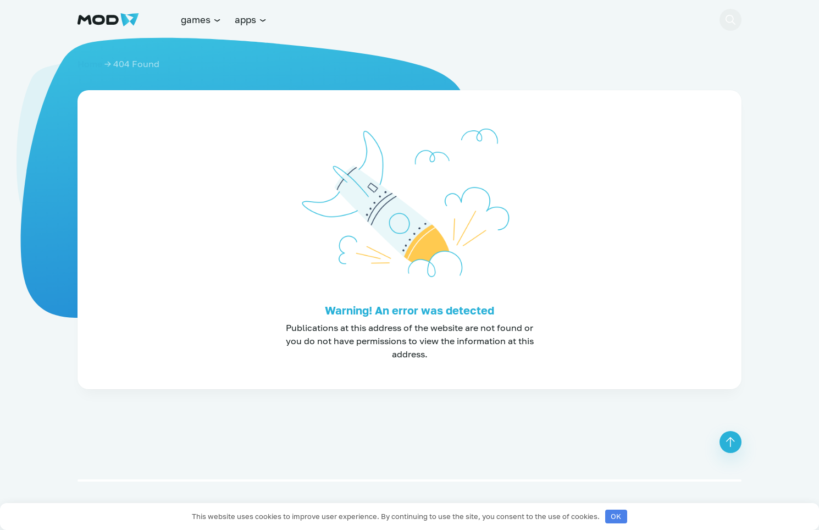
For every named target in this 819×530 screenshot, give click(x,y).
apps (251, 19)
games (201, 19)
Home (90, 63)
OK (616, 516)
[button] (730, 20)
